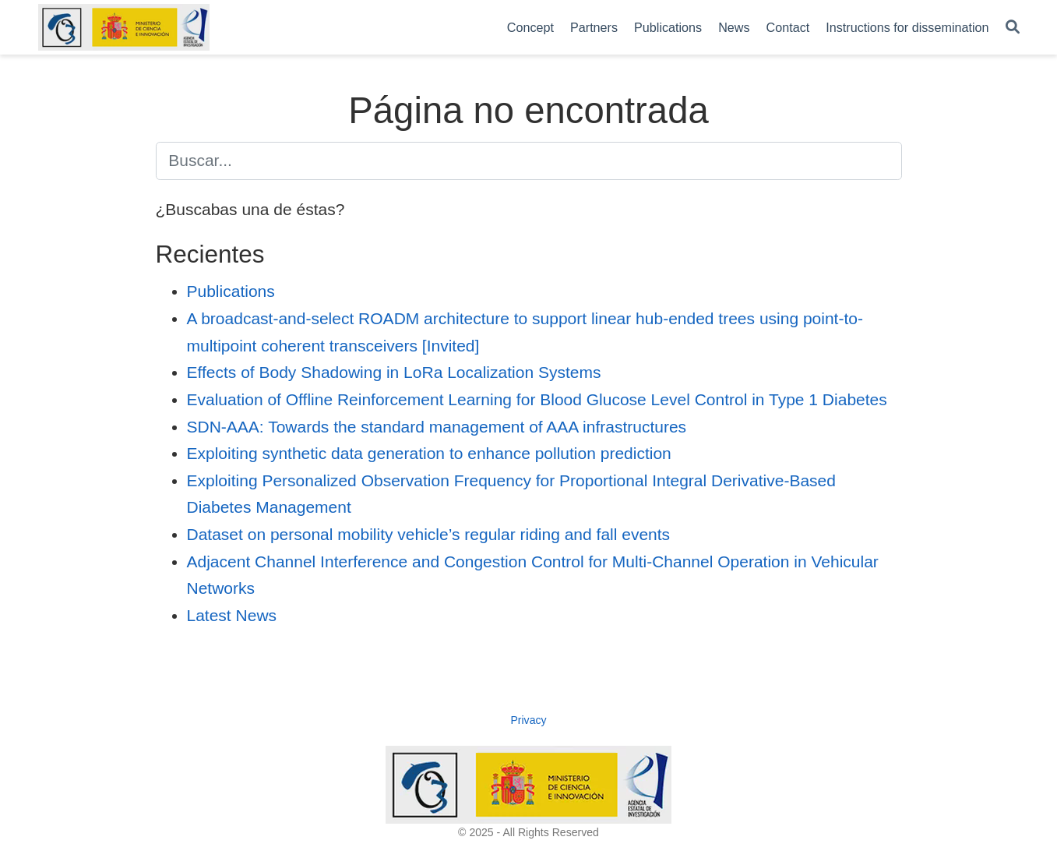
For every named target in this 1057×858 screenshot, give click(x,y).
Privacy (528, 720)
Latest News (232, 615)
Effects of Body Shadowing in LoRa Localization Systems (394, 372)
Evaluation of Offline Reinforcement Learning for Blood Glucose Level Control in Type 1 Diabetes (537, 399)
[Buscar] (1013, 28)
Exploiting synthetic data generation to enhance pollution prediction (429, 453)
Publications (231, 291)
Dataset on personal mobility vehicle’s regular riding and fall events (429, 534)
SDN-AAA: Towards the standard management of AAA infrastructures (437, 427)
